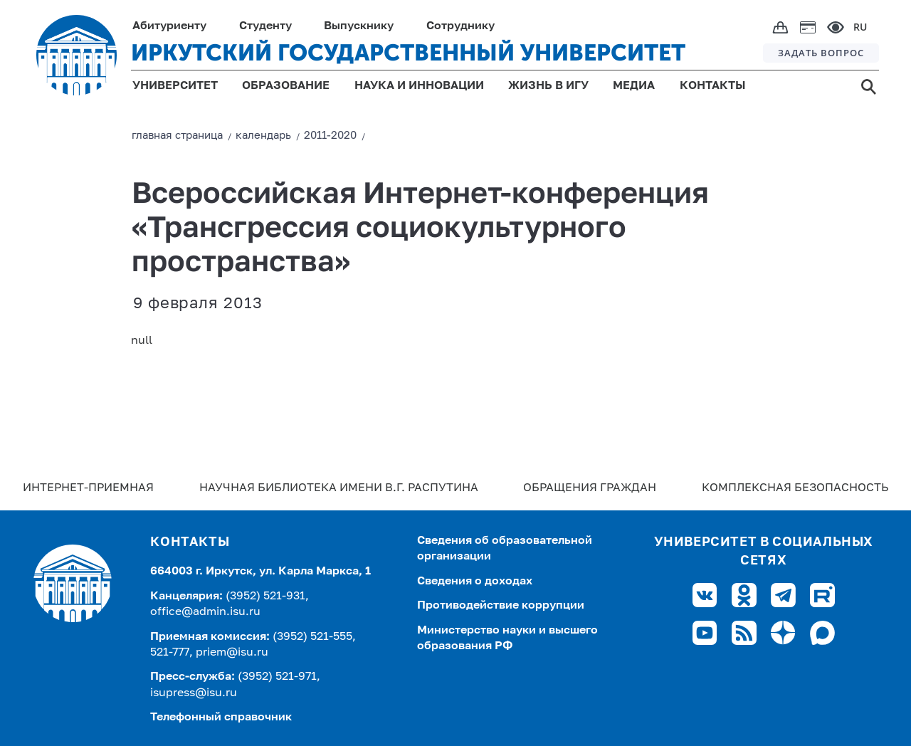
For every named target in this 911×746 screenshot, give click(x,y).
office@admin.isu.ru (205, 612)
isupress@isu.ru (193, 693)
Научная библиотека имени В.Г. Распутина (338, 488)
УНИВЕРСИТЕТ (175, 86)
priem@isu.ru (232, 652)
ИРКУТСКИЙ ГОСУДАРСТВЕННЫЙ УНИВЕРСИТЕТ (408, 52)
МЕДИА (634, 86)
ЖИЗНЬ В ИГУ (548, 86)
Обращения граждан (589, 488)
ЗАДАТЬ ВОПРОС (821, 52)
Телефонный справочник (221, 717)
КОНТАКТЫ (713, 86)
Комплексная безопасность (795, 488)
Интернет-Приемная (88, 488)
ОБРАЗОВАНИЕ (286, 86)
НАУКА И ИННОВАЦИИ (419, 86)
